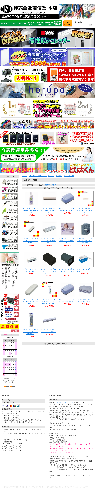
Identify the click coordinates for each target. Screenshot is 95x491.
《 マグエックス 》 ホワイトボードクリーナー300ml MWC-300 (48, 301)
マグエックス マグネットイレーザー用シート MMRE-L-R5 (30, 332)
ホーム (24, 176)
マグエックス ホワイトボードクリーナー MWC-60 (30, 210)
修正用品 (59, 176)
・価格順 (47, 185)
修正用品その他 (69, 176)
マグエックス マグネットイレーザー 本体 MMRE (48, 241)
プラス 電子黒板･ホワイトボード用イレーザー (48, 210)
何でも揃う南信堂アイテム (38, 176)
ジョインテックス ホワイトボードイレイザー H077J (30, 301)
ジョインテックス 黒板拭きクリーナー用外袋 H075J (66, 271)
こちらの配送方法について (65, 402)
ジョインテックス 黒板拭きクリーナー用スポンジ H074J (48, 271)
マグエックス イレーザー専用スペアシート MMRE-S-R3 (84, 241)
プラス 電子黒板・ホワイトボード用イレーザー (84, 210)
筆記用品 (51, 176)
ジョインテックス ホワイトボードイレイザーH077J (30, 241)
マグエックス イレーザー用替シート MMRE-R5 (66, 241)
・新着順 (53, 185)
